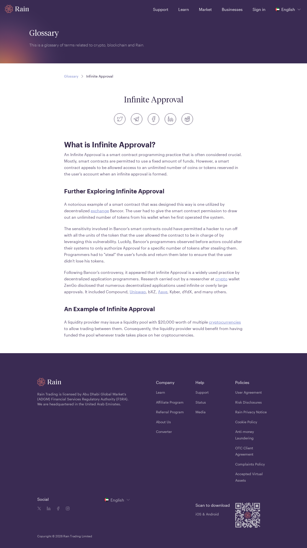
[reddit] (187, 119)
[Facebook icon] (57, 509)
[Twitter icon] (39, 509)
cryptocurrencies (225, 322)
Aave (162, 291)
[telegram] (137, 119)
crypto (221, 278)
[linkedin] (170, 119)
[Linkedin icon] (48, 509)
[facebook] (153, 119)
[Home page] (17, 9)
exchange (100, 210)
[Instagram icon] (67, 509)
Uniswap (138, 291)
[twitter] (120, 119)
